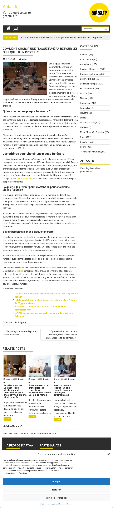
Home (23, 37)
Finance (83, 98)
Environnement (87, 88)
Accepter (56, 481)
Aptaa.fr (10, 6)
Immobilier (85, 108)
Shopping (22, 322)
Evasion (83, 93)
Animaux (84, 54)
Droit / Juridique (87, 79)
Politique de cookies (48, 504)
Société (31, 37)
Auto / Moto (85, 64)
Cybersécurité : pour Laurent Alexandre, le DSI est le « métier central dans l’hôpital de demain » (60, 334)
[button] (108, 454)
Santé (83, 137)
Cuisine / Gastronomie (90, 74)
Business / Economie (90, 69)
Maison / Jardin (87, 122)
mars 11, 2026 (35, 379)
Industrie (84, 113)
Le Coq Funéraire (24, 178)
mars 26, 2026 (10, 379)
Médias (83, 127)
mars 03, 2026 (60, 379)
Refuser (56, 489)
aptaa (23, 59)
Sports (83, 147)
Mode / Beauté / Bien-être (92, 132)
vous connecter (21, 433)
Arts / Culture (86, 59)
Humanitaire (86, 103)
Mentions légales (65, 504)
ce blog (20, 271)
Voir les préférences (56, 498)
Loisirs (83, 118)
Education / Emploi (89, 84)
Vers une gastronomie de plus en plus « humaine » (20, 333)
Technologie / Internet (90, 152)
